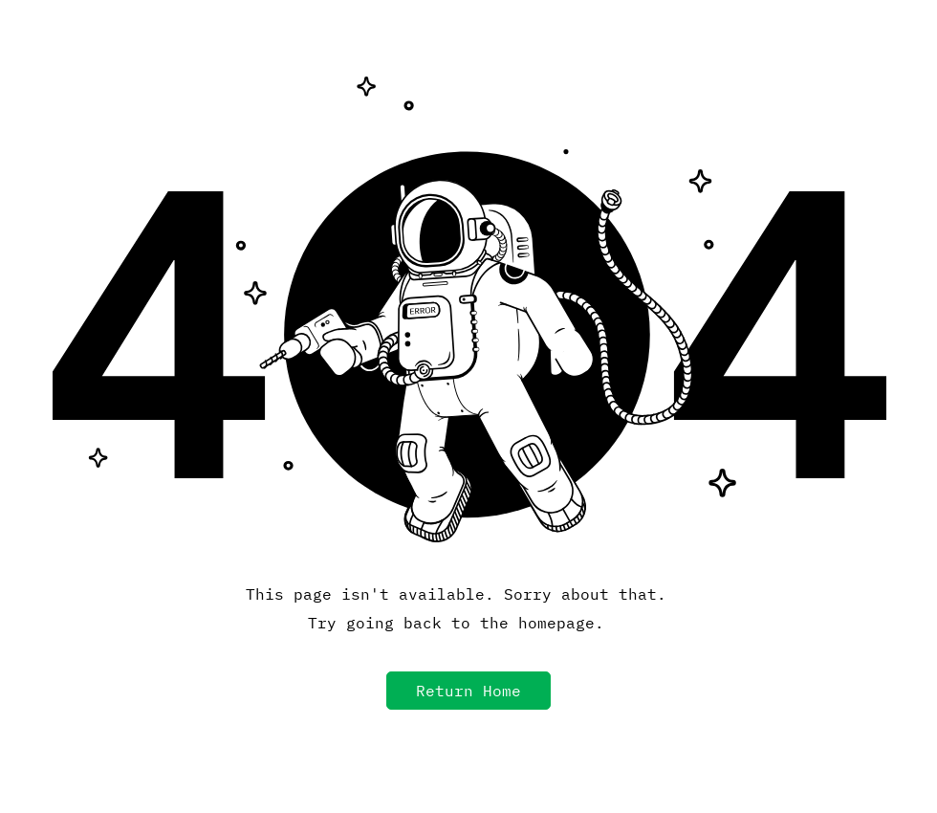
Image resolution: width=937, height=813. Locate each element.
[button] (468, 690)
